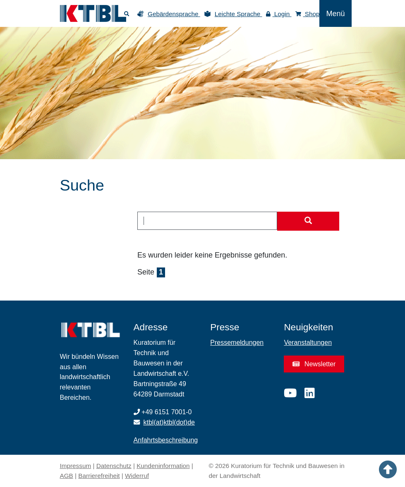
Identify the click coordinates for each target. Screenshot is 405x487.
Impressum (75, 465)
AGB (66, 475)
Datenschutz (114, 465)
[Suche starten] (308, 221)
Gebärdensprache (174, 13)
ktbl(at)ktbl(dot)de (169, 422)
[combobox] (207, 221)
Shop (307, 13)
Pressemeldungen (237, 342)
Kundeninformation (163, 465)
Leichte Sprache (238, 13)
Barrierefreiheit (99, 475)
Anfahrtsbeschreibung (166, 440)
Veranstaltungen (308, 342)
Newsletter (314, 364)
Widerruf (137, 475)
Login (279, 13)
